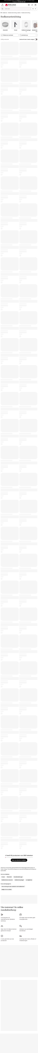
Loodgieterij (29, 880)
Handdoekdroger (18, 877)
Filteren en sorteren (8, 35)
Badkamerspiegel (19, 880)
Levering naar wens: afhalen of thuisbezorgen (27, 939)
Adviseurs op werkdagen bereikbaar (26, 930)
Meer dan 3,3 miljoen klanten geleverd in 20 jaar (8, 930)
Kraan (3, 877)
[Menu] (2, 4)
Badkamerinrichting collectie (14, 12)
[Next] (35, 25)
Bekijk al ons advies (7, 889)
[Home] (1, 13)
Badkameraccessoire (7, 880)
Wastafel (9, 877)
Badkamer (5, 12)
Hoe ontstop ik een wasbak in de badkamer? (13, 886)
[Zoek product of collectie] (2, 8)
